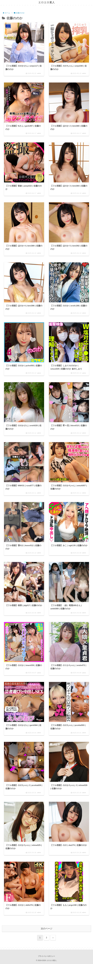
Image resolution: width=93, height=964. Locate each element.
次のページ (46, 928)
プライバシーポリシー (46, 956)
